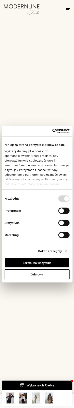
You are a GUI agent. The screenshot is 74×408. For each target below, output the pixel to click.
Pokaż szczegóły (50, 251)
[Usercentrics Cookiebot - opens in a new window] (52, 131)
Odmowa (37, 274)
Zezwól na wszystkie (37, 262)
